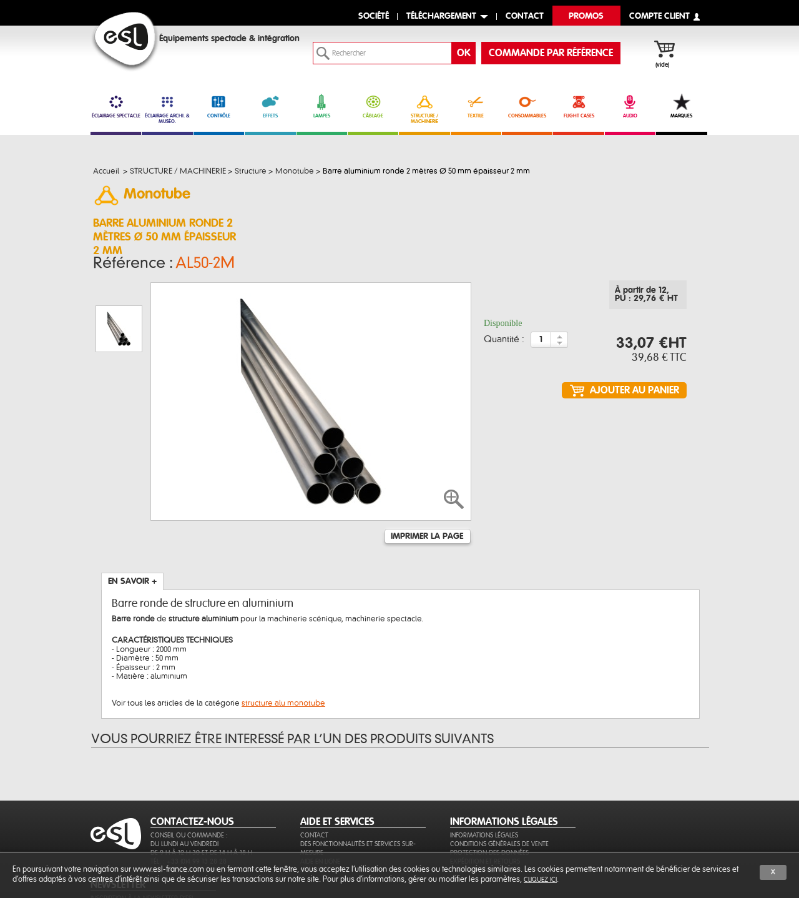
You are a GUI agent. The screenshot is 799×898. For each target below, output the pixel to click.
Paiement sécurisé (478, 824)
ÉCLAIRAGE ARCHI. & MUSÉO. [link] (167, 109)
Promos (586, 16)
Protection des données (489, 806)
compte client (659, 16)
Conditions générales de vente (499, 797)
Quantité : (504, 343)
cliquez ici (540, 879)
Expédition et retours (485, 815)
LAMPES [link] (322, 106)
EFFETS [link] (270, 106)
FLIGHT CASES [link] (578, 106)
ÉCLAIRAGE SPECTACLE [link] (116, 106)
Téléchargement (441, 16)
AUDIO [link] (630, 106)
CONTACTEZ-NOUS (192, 776)
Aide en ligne (320, 815)
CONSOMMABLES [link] (527, 106)
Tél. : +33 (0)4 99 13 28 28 (188, 815)
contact (525, 16)
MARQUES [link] (681, 106)
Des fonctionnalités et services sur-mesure (358, 802)
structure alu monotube (283, 640)
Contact (314, 789)
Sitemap (312, 824)
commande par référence (551, 53)
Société (373, 16)
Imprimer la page (427, 473)
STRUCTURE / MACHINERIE (424, 109)
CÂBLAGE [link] (373, 106)
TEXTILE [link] (476, 106)
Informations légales (484, 789)
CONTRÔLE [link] (219, 106)
